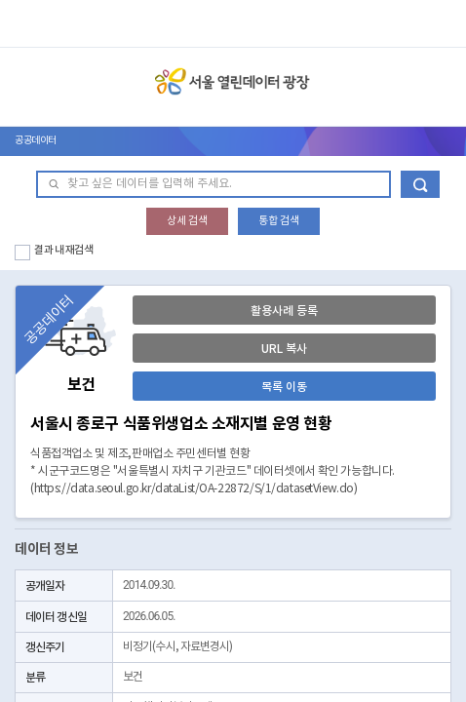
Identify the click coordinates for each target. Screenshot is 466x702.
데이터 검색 (420, 184)
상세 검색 (187, 220)
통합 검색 (278, 220)
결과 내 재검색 (64, 250)
